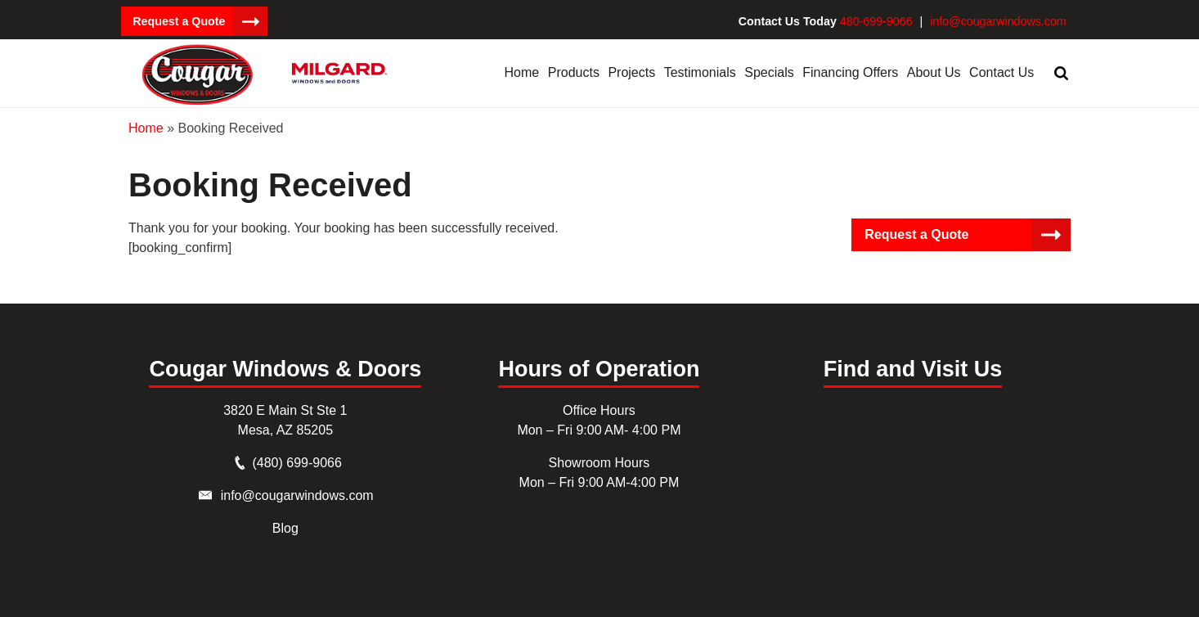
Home (146, 127)
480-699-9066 (879, 21)
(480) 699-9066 (296, 462)
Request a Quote (177, 21)
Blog (285, 527)
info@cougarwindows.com (999, 21)
